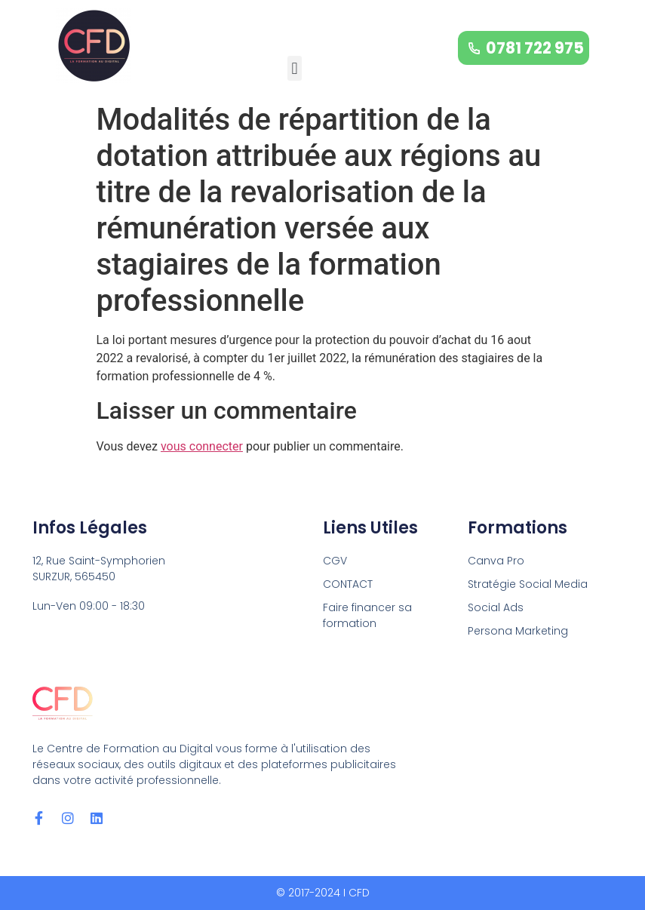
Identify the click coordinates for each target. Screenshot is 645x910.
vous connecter (202, 446)
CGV (335, 560)
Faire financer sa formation (367, 615)
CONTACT (348, 584)
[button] (294, 68)
